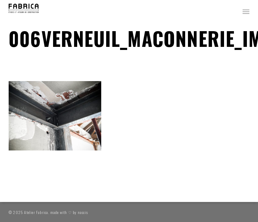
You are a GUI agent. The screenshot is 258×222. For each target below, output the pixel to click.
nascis (83, 212)
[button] (246, 11)
